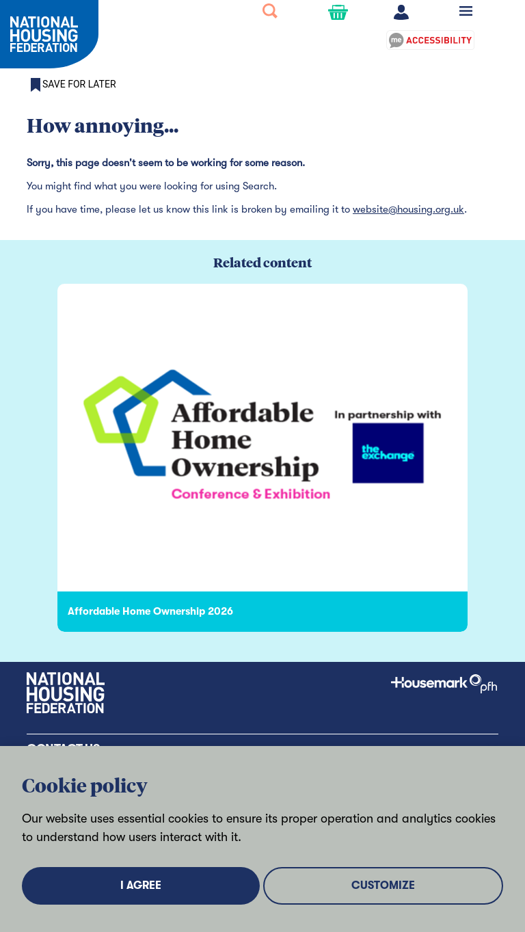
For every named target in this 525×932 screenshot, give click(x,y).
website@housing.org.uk (408, 209)
